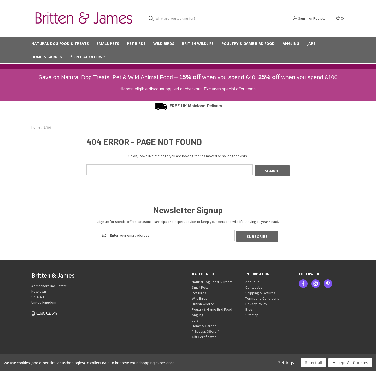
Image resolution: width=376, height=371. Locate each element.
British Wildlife (198, 43)
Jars (311, 43)
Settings (286, 363)
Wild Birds (163, 43)
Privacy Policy (256, 301)
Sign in (303, 18)
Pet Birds (136, 43)
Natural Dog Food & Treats (60, 43)
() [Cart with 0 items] (340, 18)
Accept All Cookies (350, 363)
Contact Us (253, 285)
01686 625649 (46, 311)
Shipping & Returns (260, 290)
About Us (252, 279)
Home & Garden (46, 56)
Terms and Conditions (262, 296)
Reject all (313, 363)
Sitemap (251, 312)
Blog (248, 307)
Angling (291, 43)
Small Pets (108, 43)
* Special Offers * (87, 56)
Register (320, 18)
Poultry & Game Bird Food (248, 43)
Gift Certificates (204, 334)
